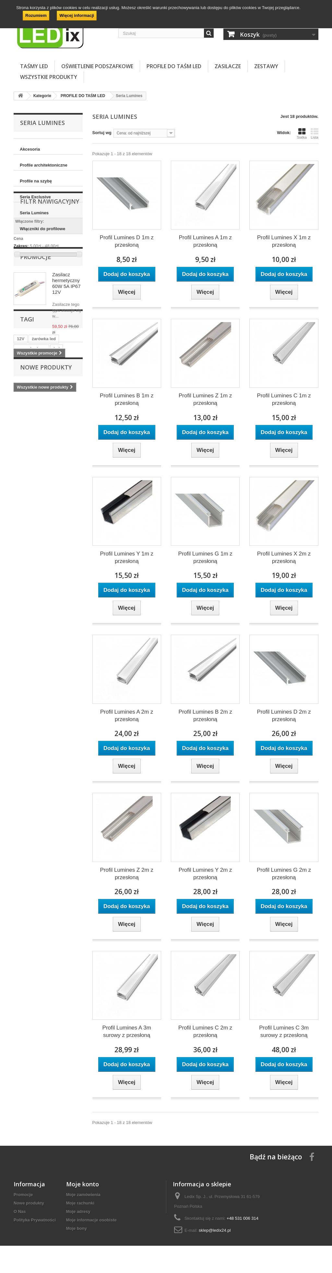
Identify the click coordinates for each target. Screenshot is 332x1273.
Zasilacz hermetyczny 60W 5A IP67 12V (66, 357)
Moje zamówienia (83, 1194)
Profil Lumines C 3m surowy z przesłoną (284, 1031)
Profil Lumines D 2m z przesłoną (284, 715)
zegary (23, 510)
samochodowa (31, 481)
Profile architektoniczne (43, 165)
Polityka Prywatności (35, 1219)
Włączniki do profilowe (42, 228)
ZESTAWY (266, 66)
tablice (23, 490)
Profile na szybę (36, 181)
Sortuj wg (102, 132)
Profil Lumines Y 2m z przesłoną (205, 873)
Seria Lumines (34, 212)
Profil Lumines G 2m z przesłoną (284, 873)
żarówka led (44, 471)
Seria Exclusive (35, 196)
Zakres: (21, 298)
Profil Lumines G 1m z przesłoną (205, 557)
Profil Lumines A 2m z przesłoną (126, 715)
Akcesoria (30, 149)
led (56, 481)
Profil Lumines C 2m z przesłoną (205, 1031)
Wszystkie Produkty (48, 77)
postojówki (28, 500)
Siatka (302, 133)
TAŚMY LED (34, 66)
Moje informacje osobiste (91, 1219)
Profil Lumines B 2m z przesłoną (205, 715)
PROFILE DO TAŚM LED (174, 66)
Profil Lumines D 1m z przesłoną (127, 241)
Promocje (35, 331)
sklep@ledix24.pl (215, 1230)
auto (58, 490)
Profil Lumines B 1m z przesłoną (126, 399)
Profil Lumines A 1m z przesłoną (205, 241)
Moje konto (82, 1184)
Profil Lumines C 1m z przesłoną (284, 399)
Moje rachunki (80, 1203)
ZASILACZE (228, 66)
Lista (314, 133)
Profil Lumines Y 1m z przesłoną (126, 557)
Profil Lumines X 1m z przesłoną (284, 241)
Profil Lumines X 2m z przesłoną (284, 557)
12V (20, 471)
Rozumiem (36, 15)
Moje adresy (78, 1211)
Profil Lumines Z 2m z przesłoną (126, 873)
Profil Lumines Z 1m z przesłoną (205, 399)
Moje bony (76, 1228)
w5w (42, 490)
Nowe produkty (46, 535)
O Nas (20, 1211)
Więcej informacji (76, 15)
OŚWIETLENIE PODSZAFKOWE (97, 66)
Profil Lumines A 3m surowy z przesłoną (126, 1031)
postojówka (58, 500)
